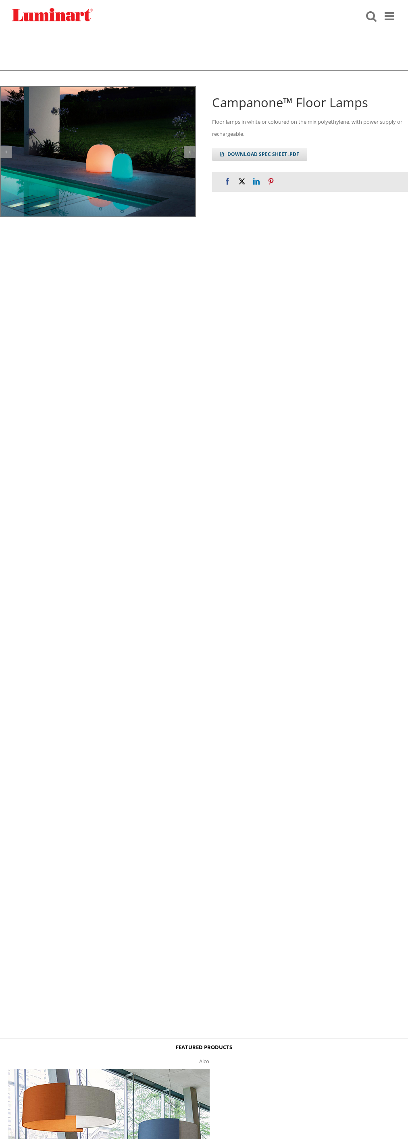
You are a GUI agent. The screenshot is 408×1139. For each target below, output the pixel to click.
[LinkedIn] (256, 181)
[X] (242, 181)
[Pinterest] (271, 181)
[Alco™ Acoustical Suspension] (109, 1071)
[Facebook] (227, 181)
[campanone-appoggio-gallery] (98, 151)
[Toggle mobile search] (371, 15)
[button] (6, 152)
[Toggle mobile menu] (390, 15)
